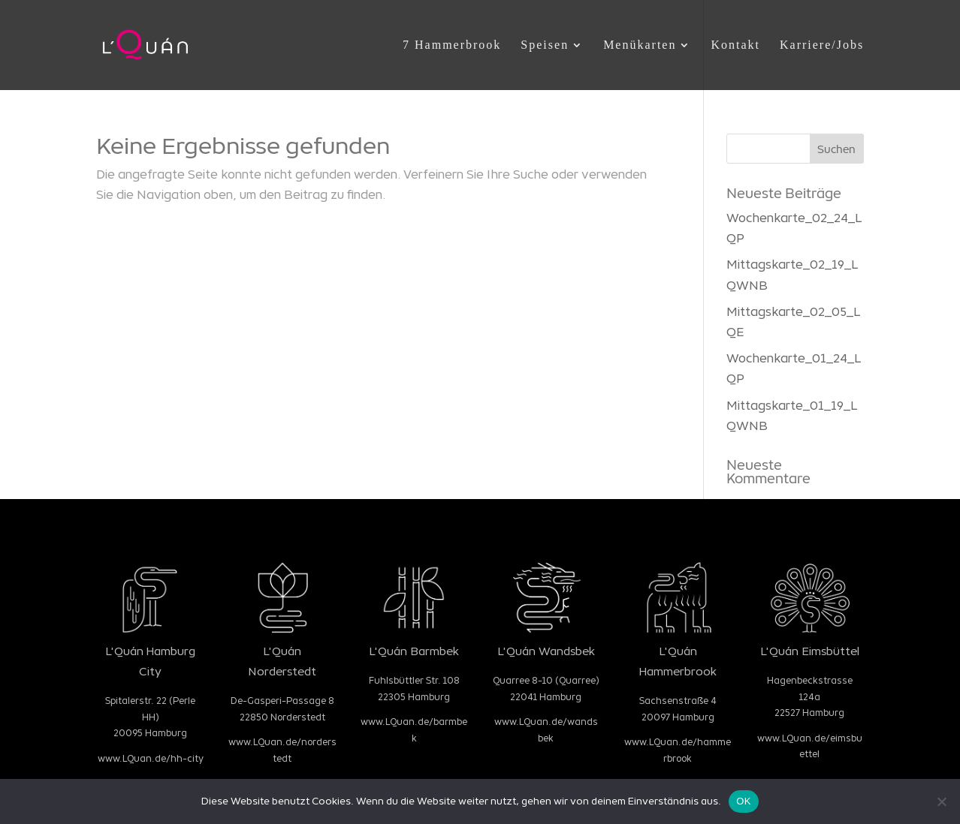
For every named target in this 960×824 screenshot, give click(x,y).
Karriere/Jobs (822, 45)
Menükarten (639, 45)
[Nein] (941, 801)
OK (743, 801)
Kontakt (735, 45)
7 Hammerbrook (452, 45)
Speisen (545, 45)
